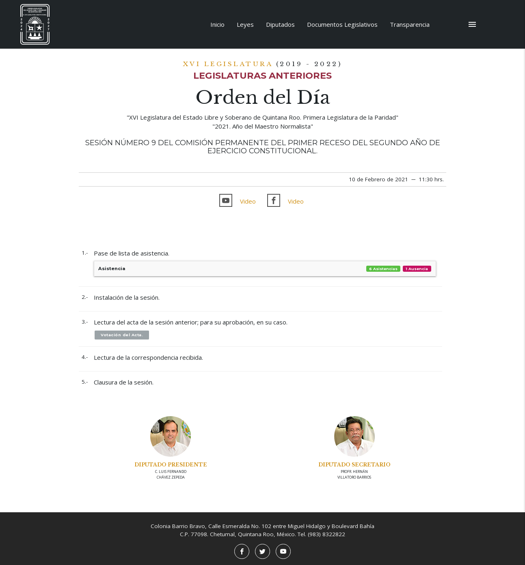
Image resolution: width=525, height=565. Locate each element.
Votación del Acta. (122, 335)
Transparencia (410, 24)
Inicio (217, 24)
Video (248, 201)
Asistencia (265, 268)
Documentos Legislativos (342, 24)
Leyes (245, 24)
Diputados (280, 24)
